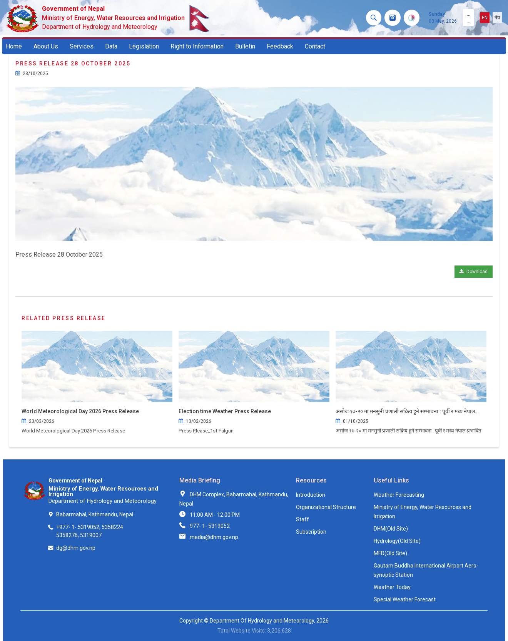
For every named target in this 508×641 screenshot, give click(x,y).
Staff (302, 519)
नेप (497, 17)
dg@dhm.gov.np (75, 548)
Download (474, 271)
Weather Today (392, 587)
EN (485, 17)
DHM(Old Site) (391, 529)
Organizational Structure (326, 507)
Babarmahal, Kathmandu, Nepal (94, 514)
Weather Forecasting (399, 495)
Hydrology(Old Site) (397, 541)
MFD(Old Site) (390, 553)
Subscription (311, 532)
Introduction (310, 495)
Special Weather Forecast (405, 599)
